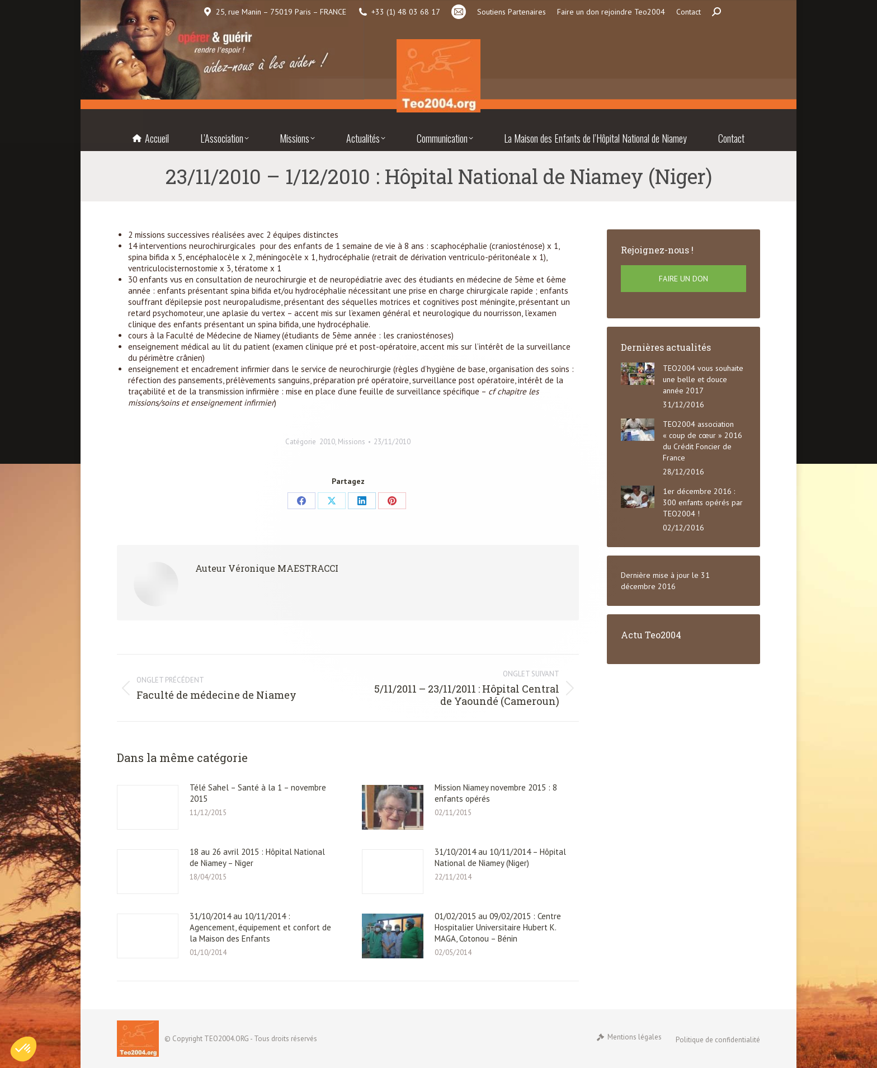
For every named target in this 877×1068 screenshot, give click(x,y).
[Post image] (147, 807)
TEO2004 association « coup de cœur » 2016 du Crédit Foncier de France (702, 441)
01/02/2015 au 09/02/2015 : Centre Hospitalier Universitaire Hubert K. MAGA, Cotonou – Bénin (498, 927)
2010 (327, 441)
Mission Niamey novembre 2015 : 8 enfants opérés (496, 793)
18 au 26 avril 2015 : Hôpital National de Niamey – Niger (257, 857)
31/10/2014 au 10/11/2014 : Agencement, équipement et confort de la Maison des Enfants (260, 927)
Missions (351, 441)
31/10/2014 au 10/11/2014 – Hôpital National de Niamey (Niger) (500, 857)
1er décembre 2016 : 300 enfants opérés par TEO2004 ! (703, 502)
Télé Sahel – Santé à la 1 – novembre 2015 (258, 793)
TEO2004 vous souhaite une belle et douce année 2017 (703, 379)
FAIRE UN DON (683, 279)
